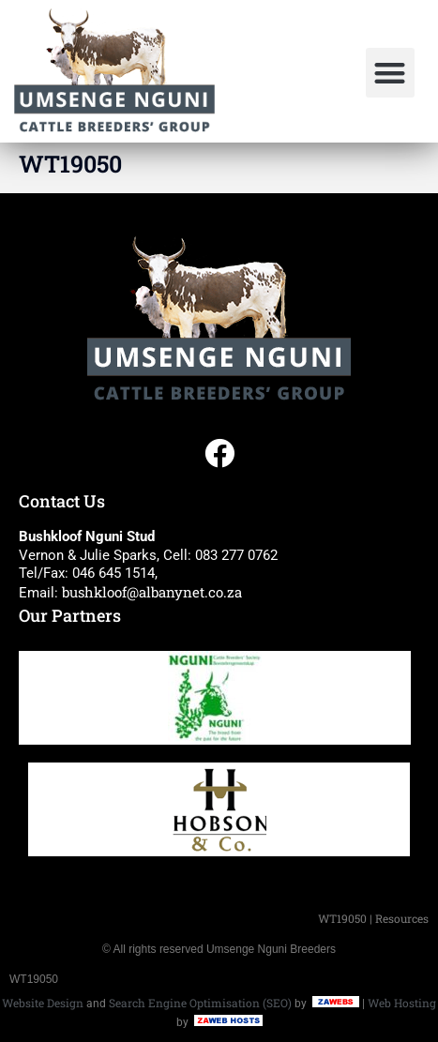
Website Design (42, 1002)
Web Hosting (402, 1002)
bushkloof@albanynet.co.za (152, 591)
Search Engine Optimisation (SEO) (200, 1002)
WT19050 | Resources (373, 918)
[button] (390, 73)
